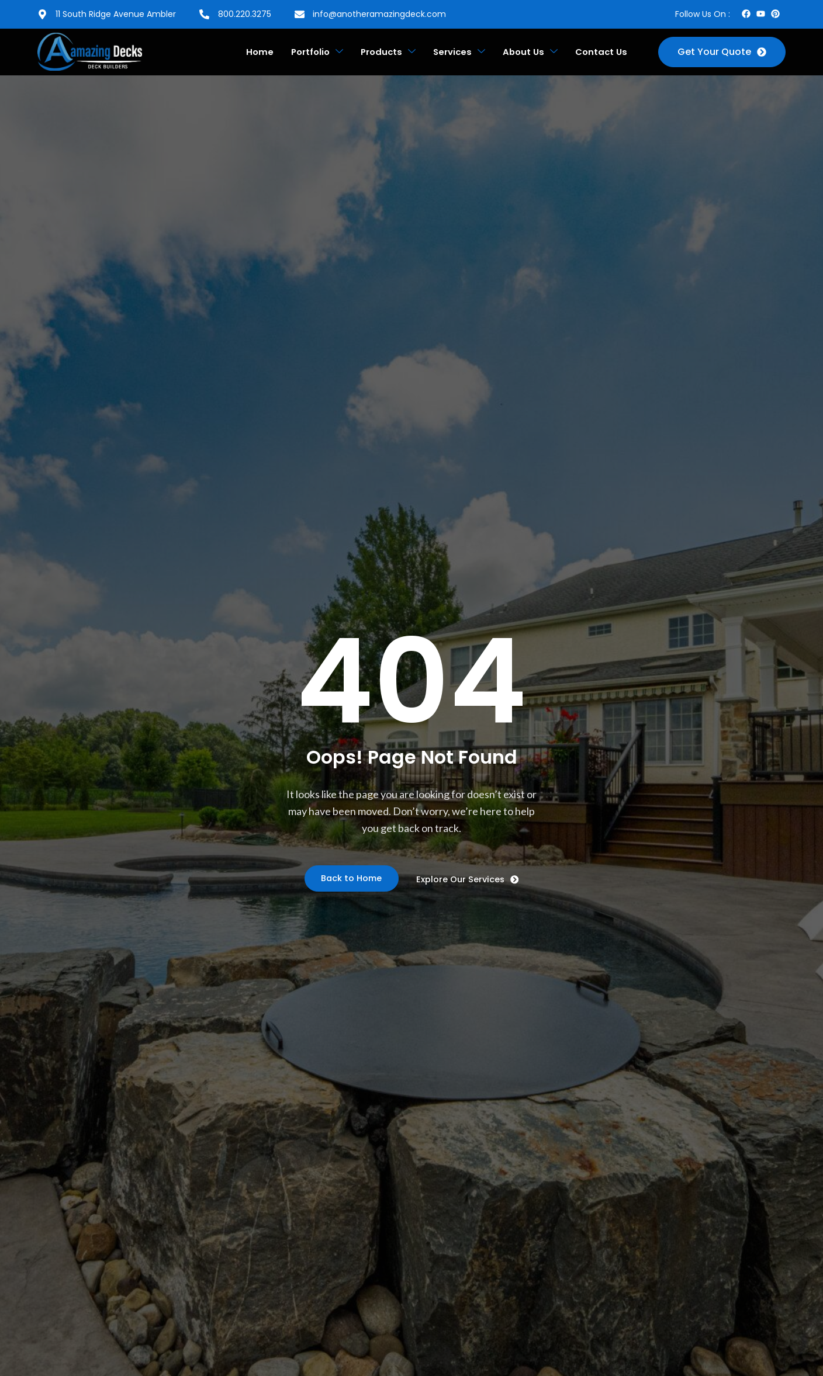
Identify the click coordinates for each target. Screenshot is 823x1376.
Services (454, 52)
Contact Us (600, 51)
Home (247, 51)
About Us (527, 52)
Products (380, 52)
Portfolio (306, 52)
